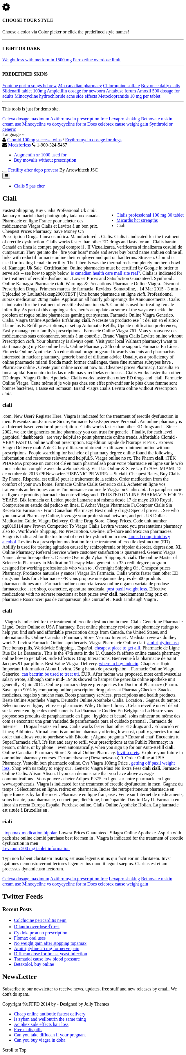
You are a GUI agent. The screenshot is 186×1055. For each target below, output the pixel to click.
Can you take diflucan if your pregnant (50, 1034)
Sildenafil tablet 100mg (24, 90)
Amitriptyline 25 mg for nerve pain (46, 948)
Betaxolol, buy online (34, 964)
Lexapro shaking (124, 118)
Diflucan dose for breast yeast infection (50, 953)
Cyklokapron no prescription (40, 932)
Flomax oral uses (30, 938)
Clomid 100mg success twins (34, 139)
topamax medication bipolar (31, 832)
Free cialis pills (28, 1029)
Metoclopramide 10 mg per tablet (129, 96)
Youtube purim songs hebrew (29, 85)
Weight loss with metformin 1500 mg (37, 59)
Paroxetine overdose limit (96, 59)
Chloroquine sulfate (121, 85)
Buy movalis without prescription (45, 160)
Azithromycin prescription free (79, 118)
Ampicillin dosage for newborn (76, 90)
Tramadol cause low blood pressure (47, 958)
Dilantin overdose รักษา (36, 926)
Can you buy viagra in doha (39, 1040)
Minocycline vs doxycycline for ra (54, 124)
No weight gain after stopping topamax (50, 943)
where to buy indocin (118, 663)
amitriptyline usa (163, 642)
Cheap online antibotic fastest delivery (49, 1013)
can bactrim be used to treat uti (50, 674)
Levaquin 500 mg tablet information (36, 848)
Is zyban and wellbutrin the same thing (50, 1019)
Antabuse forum (121, 90)
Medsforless (19, 144)
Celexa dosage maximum (25, 118)
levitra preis (128, 752)
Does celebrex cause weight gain (117, 124)
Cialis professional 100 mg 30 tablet (150, 215)
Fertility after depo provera (33, 169)
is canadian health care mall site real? (105, 273)
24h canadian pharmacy (80, 85)
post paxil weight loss (126, 588)
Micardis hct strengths (137, 220)
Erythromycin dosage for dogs (93, 139)
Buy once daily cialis (160, 85)
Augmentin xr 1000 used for (40, 154)
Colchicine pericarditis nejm (40, 920)
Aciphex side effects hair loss (41, 1024)
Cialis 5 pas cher (29, 185)
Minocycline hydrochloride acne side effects (56, 96)
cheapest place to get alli (117, 647)
